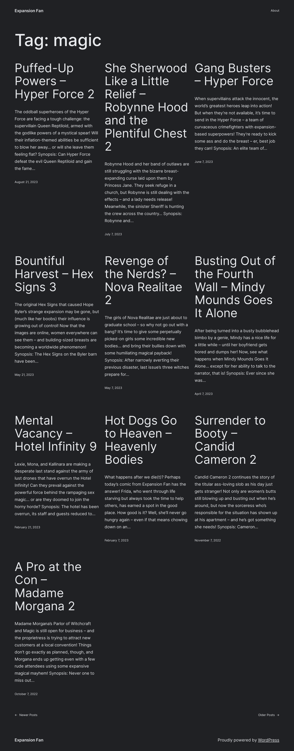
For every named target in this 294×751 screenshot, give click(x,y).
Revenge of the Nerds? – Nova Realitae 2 (143, 280)
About (275, 10)
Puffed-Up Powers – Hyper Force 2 (55, 81)
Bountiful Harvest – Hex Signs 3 (54, 273)
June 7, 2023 (204, 162)
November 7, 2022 (208, 540)
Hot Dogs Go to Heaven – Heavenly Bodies (141, 440)
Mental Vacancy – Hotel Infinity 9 (56, 433)
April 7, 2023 (204, 394)
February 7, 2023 (116, 540)
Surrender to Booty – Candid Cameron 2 (230, 440)
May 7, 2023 (113, 388)
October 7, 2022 (26, 694)
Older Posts (268, 715)
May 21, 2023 (24, 375)
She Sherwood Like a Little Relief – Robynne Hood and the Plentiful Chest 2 (146, 107)
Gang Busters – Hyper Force (234, 74)
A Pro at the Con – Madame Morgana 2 (48, 586)
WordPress (268, 739)
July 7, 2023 (113, 234)
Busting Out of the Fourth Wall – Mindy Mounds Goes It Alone (235, 286)
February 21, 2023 (27, 527)
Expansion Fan (29, 10)
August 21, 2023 (26, 182)
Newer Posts (26, 715)
